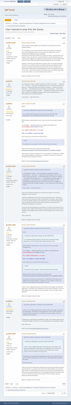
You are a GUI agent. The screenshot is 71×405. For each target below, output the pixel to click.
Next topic (62, 33)
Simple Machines (15, 403)
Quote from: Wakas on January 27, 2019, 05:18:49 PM (37, 337)
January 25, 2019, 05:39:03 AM (28, 166)
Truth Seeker (36, 23)
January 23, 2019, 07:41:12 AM (28, 103)
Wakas (10, 103)
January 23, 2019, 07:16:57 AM (28, 81)
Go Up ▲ (65, 403)
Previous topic (54, 33)
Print (64, 38)
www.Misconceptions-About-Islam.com (39, 161)
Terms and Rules (59, 403)
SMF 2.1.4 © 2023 (7, 403)
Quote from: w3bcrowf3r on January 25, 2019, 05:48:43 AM (38, 304)
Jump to (43, 393)
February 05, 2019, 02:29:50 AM (29, 333)
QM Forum (10, 10)
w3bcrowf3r (12, 43)
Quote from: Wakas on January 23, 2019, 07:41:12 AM (37, 228)
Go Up (6, 383)
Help (54, 403)
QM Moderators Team (44, 23)
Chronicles (52, 23)
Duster (10, 81)
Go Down (7, 38)
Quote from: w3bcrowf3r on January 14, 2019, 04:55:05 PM (38, 110)
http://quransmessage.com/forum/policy (57, 16)
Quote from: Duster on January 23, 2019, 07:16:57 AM (37, 169)
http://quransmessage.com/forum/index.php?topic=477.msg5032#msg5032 (41, 150)
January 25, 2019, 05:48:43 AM (28, 224)
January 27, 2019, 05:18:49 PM (28, 301)
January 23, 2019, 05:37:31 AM (28, 42)
